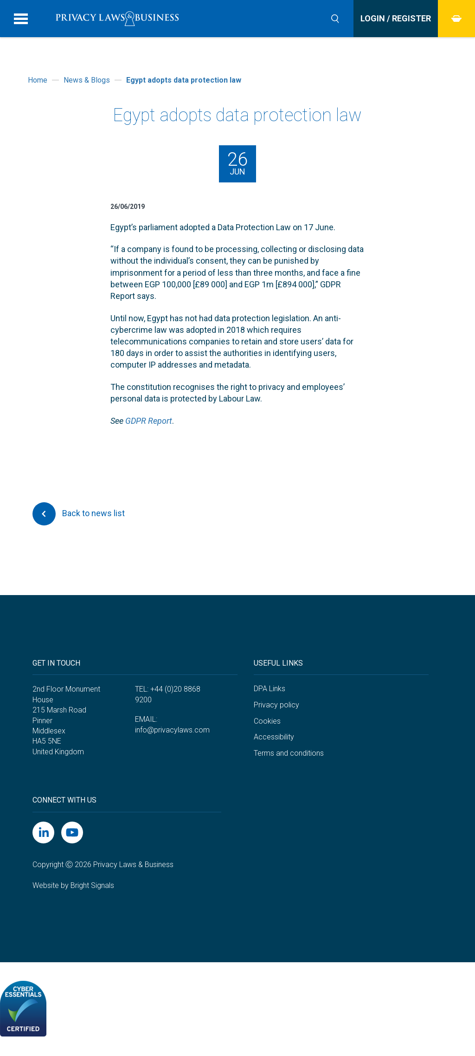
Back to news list (78, 513)
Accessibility (274, 736)
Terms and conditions (289, 753)
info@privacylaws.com (172, 730)
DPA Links (269, 688)
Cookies (267, 721)
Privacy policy (276, 704)
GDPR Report (148, 421)
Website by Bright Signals (73, 885)
